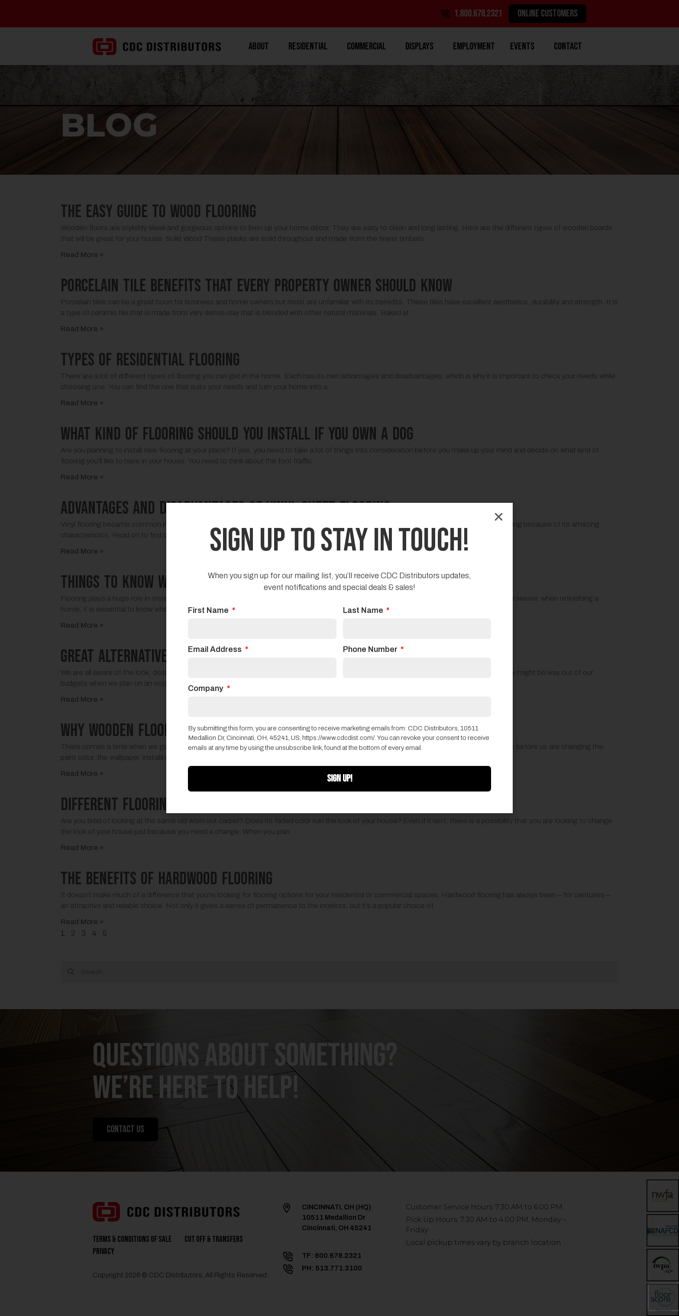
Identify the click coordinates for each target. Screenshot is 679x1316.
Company (206, 688)
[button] (498, 516)
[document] (339, 658)
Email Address (215, 649)
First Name (209, 610)
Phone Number (371, 649)
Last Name (364, 610)
